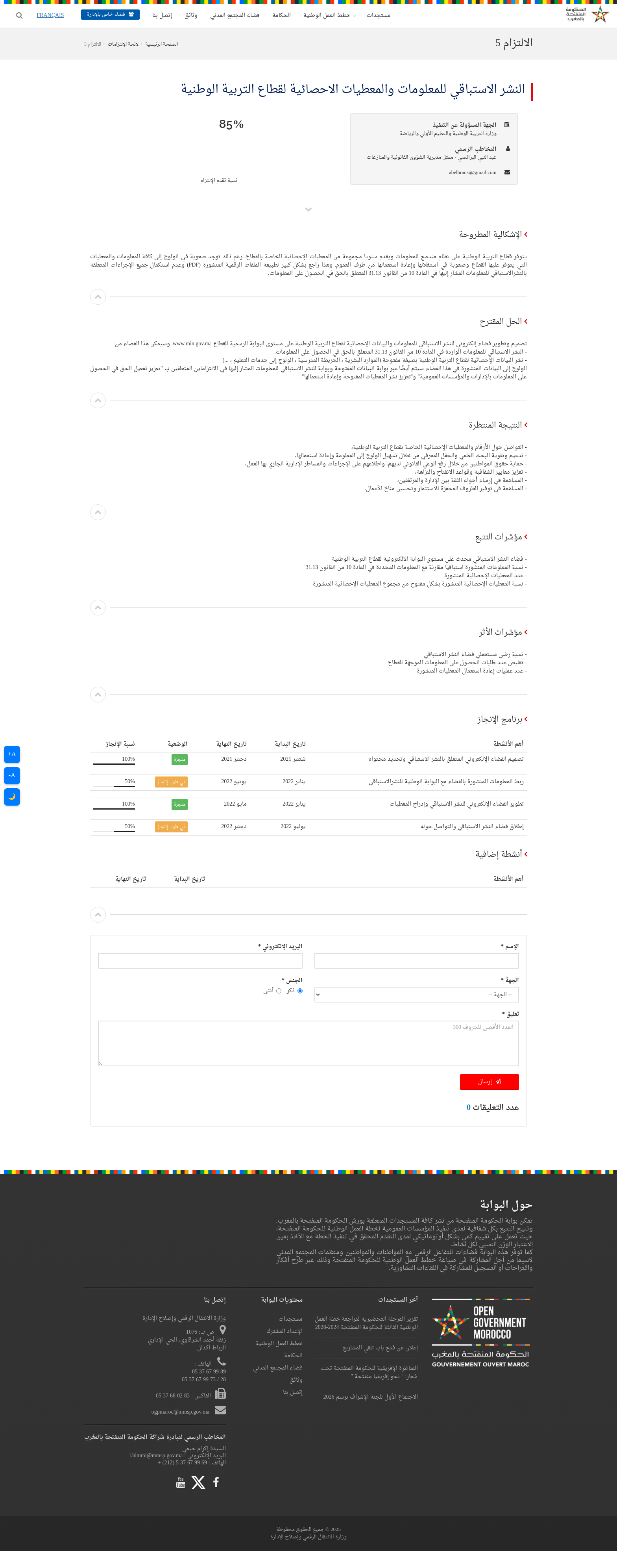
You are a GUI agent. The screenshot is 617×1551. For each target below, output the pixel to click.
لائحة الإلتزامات (123, 44)
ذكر (295, 991)
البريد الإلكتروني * (280, 947)
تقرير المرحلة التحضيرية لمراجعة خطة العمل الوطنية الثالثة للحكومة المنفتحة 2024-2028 (366, 1323)
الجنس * (292, 981)
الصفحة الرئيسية (161, 44)
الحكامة (276, 15)
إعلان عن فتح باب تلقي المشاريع (380, 1348)
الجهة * (510, 981)
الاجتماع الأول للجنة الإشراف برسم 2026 (370, 1397)
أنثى (272, 991)
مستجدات (373, 15)
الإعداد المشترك (285, 1331)
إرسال (489, 1082)
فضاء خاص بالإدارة (104, 14)
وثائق (185, 15)
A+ (12, 754)
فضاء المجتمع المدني (229, 15)
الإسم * (510, 947)
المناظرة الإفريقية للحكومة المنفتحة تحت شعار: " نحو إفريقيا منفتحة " (369, 1372)
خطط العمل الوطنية (321, 15)
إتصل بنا (156, 15)
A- (12, 776)
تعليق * (510, 1014)
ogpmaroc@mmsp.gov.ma (181, 1412)
